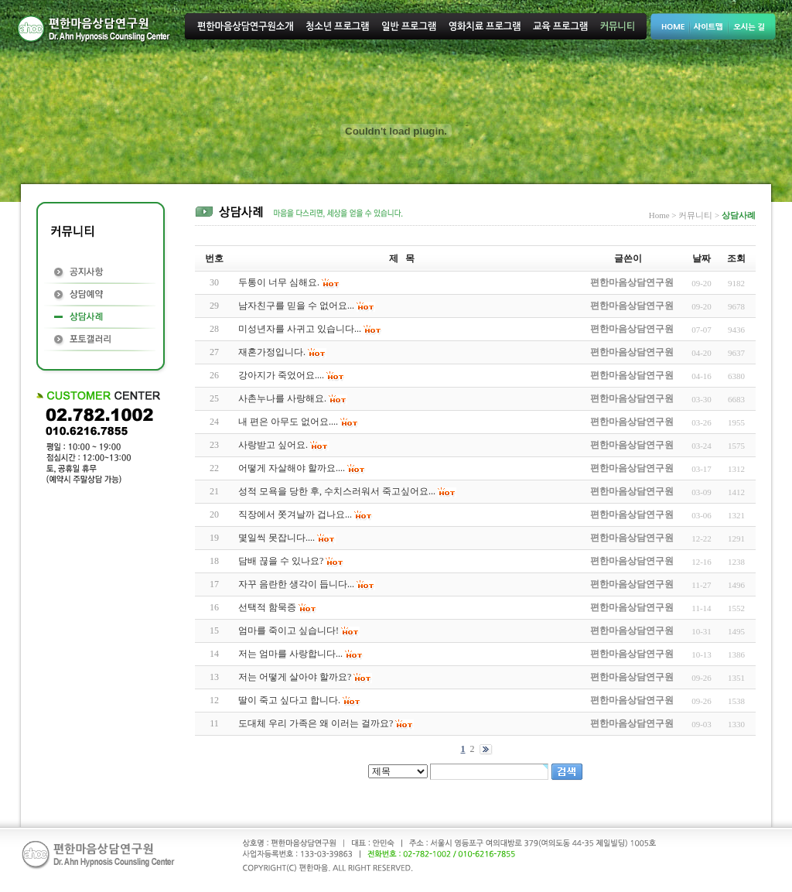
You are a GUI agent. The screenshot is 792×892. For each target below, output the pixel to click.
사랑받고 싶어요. (273, 444)
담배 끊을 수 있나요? (280, 560)
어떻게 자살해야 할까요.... (291, 468)
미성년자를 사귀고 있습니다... (299, 328)
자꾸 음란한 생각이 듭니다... (296, 584)
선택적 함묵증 (267, 607)
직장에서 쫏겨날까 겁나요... (295, 514)
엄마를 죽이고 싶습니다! (288, 630)
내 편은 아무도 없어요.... (288, 421)
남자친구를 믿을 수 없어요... (296, 305)
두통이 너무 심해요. (278, 282)
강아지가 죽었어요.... (281, 375)
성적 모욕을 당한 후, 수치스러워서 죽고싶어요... (336, 491)
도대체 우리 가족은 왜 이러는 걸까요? (315, 723)
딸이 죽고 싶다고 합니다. (289, 700)
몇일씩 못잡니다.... (276, 537)
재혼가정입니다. (272, 352)
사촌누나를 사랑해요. (282, 398)
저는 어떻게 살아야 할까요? (294, 677)
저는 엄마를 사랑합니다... (290, 653)
